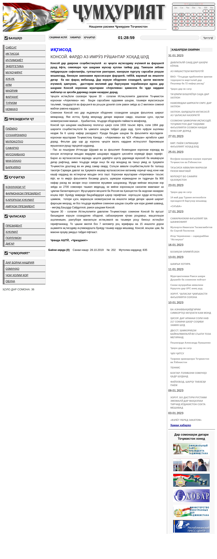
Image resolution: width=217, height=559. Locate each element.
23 (211, 21)
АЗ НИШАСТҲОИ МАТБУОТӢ (186, 71)
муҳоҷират (14, 72)
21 (199, 21)
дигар (10, 243)
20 (193, 21)
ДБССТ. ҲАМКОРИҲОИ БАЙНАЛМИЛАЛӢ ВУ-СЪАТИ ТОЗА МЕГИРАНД (190, 334)
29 (205, 25)
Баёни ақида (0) (59, 249)
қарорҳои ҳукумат (20, 199)
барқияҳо (13, 167)
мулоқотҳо (14, 141)
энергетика (15, 66)
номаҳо (12, 109)
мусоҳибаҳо (15, 154)
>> (202, 4)
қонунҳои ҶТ (16, 187)
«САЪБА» (176, 206)
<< (185, 4)
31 (175, 28)
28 (199, 25)
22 (205, 21)
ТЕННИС (175, 367)
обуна (10, 281)
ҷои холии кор (17, 275)
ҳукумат (12, 231)
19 (187, 21)
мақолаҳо (13, 160)
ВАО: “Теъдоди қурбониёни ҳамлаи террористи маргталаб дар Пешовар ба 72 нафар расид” (191, 80)
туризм (11, 103)
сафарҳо (12, 148)
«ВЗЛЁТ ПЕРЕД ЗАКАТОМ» (186, 420)
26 (187, 25)
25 (181, 25)
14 (199, 18)
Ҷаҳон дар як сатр (181, 89)
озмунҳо (12, 268)
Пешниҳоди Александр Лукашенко (190, 342)
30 (211, 25)
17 (175, 21)
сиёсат (11, 47)
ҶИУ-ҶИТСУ (177, 353)
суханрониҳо (16, 135)
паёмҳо (11, 128)
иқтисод (12, 53)
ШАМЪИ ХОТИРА (180, 264)
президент (14, 225)
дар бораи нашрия (20, 262)
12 (187, 18)
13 (193, 18)
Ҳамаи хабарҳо (180, 425)
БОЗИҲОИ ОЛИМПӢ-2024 (184, 251)
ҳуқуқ (10, 78)
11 (182, 18)
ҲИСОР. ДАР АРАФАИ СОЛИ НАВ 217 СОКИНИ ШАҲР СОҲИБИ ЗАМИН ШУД (189, 321)
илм (9, 84)
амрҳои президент (20, 206)
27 (193, 25)
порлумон (13, 237)
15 (205, 18)
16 (211, 18)
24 (175, 25)
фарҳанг (12, 96)
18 (181, 21)
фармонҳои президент (23, 193)
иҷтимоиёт (14, 60)
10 (175, 18)
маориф (12, 90)
